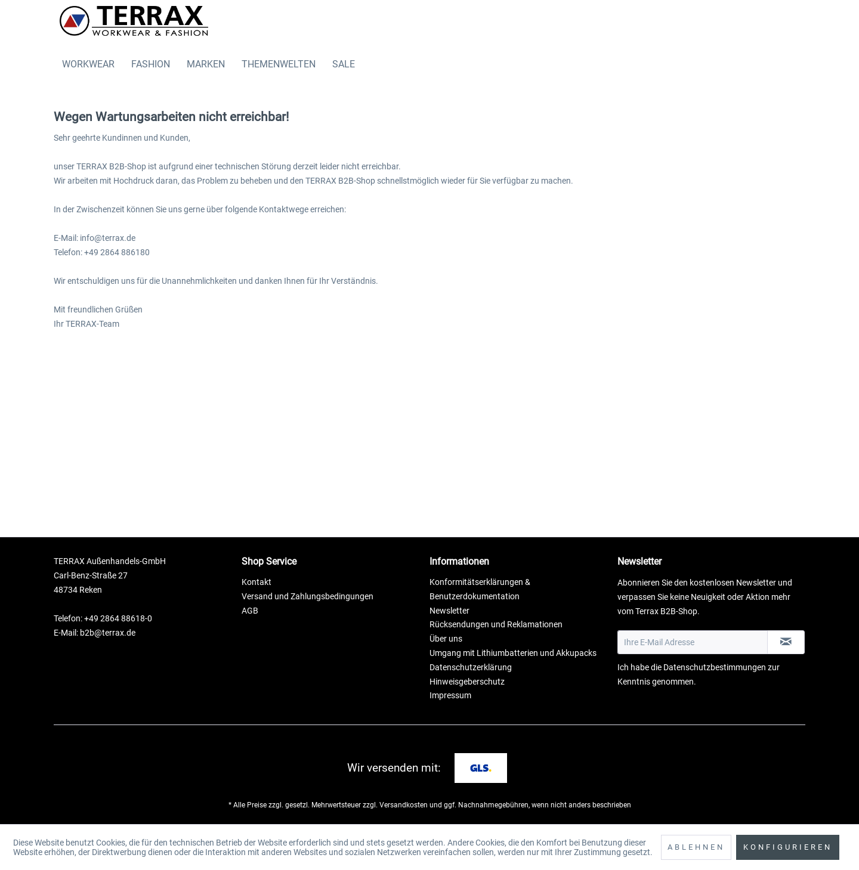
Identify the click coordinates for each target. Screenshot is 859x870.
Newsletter (449, 610)
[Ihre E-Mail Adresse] (692, 642)
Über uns (446, 638)
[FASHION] (150, 64)
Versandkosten (403, 805)
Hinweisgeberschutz (467, 681)
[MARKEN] (205, 64)
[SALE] (343, 64)
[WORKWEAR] (88, 64)
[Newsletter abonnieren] (786, 642)
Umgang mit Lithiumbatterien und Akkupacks (513, 653)
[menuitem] (88, 64)
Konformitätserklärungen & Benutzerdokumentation (480, 589)
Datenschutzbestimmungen (714, 667)
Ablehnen (696, 847)
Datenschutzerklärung (471, 667)
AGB (250, 610)
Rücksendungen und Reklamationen (496, 624)
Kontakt (256, 582)
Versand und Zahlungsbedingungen (307, 596)
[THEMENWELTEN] (278, 64)
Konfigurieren (787, 847)
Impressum (450, 695)
